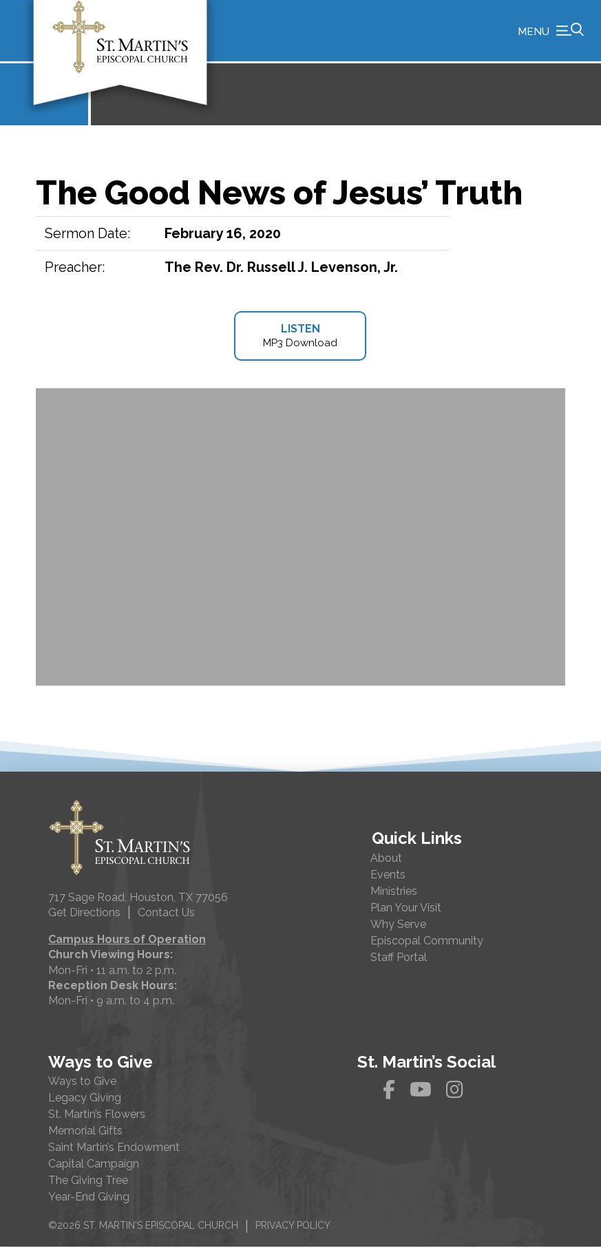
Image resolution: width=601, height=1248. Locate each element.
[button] (550, 31)
